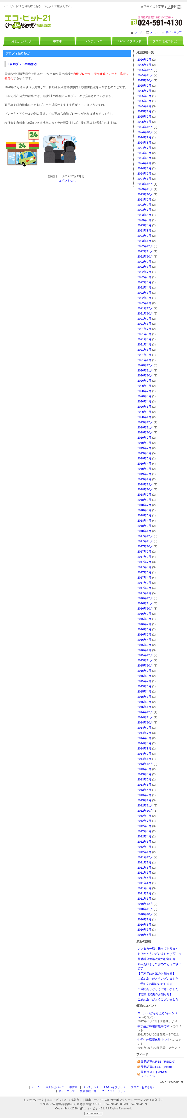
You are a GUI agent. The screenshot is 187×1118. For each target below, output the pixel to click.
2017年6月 (144, 567)
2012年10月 (145, 810)
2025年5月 (144, 101)
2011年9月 (144, 862)
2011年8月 (144, 867)
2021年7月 (144, 329)
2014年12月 (145, 712)
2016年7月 (144, 624)
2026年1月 (144, 64)
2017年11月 (145, 541)
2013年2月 (144, 795)
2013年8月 (144, 774)
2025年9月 (144, 85)
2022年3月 (144, 292)
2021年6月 (144, 334)
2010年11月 (145, 909)
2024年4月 (144, 163)
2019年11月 (145, 427)
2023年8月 (144, 204)
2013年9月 (144, 769)
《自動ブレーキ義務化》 (23, 64)
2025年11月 (145, 75)
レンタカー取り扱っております (157, 948)
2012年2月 (144, 847)
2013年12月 (145, 764)
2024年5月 (144, 158)
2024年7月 (144, 147)
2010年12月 (145, 903)
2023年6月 (144, 215)
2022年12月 (145, 246)
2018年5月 (144, 515)
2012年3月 (144, 841)
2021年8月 (144, 323)
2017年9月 (144, 551)
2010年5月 (144, 934)
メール (154, 32)
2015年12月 (145, 655)
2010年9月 (144, 919)
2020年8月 (144, 386)
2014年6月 (144, 738)
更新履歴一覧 (88, 1091)
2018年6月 (144, 510)
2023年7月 (144, 209)
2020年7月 (144, 391)
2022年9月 (144, 261)
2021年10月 (145, 313)
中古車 (57, 41)
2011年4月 (144, 883)
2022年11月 (145, 251)
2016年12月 (145, 598)
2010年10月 (145, 914)
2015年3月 (144, 696)
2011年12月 (145, 857)
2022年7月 (144, 272)
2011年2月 (144, 893)
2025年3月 (144, 111)
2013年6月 (144, 779)
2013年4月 (144, 790)
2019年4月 (144, 463)
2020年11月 (145, 370)
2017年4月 (144, 577)
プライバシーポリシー (114, 1091)
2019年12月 (145, 422)
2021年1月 (144, 360)
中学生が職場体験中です (153, 1026)
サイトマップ (174, 32)
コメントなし (67, 180)
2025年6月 (144, 96)
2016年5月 (144, 634)
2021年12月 (145, 308)
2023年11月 (145, 189)
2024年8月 (144, 142)
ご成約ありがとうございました (157, 978)
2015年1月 (144, 707)
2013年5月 (144, 784)
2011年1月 (144, 898)
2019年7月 (144, 448)
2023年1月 (144, 241)
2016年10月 (145, 608)
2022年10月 (145, 256)
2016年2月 (144, 645)
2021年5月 (144, 339)
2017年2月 (144, 588)
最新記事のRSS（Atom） (157, 1066)
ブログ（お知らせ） (166, 41)
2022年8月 (144, 266)
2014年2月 (144, 753)
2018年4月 (144, 520)
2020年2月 (144, 412)
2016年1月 (144, 650)
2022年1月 (144, 303)
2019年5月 (144, 458)
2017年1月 (144, 593)
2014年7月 (144, 733)
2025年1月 (144, 121)
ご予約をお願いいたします (155, 984)
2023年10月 (145, 194)
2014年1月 (144, 759)
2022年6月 (144, 277)
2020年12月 (145, 365)
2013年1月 (144, 800)
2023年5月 (144, 220)
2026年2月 (144, 59)
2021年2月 (144, 355)
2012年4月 (144, 836)
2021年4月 (144, 344)
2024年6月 (144, 153)
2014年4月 (144, 743)
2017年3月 (144, 582)
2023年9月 (144, 199)
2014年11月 (145, 717)
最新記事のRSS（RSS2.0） (159, 1061)
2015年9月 (144, 670)
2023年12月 (145, 184)
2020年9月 (144, 380)
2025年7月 (144, 90)
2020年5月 (144, 396)
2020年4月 (144, 401)
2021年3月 (144, 349)
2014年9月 (144, 727)
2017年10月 (145, 546)
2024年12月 (145, 127)
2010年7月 (144, 929)
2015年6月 (144, 686)
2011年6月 (144, 872)
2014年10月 (145, 722)
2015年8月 (144, 676)
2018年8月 (144, 499)
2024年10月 (145, 132)
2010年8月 (144, 924)
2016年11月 (145, 603)
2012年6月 (144, 826)
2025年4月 (144, 106)
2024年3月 (144, 168)
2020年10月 (145, 375)
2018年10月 (145, 489)
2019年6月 (144, 453)
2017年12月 (145, 536)
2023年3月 (144, 230)
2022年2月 (144, 298)
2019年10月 (145, 432)
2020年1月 (144, 417)
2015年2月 (144, 702)
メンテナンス (93, 41)
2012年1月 (144, 852)
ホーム (139, 32)
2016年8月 (144, 619)
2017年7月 (144, 562)
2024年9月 (144, 137)
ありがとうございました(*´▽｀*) (159, 953)
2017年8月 (144, 556)
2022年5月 (144, 282)
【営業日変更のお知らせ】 (155, 994)
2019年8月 (144, 442)
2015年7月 (144, 681)
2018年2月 (144, 525)
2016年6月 (144, 629)
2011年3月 (144, 888)
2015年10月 (145, 665)
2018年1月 (144, 531)
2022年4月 (144, 287)
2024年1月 (144, 178)
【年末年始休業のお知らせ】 (156, 973)
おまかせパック (21, 41)
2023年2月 (144, 235)
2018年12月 (145, 484)
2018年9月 (144, 494)
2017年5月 (144, 572)
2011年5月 (144, 877)
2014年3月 (144, 748)
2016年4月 (144, 639)
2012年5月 (144, 831)
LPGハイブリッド (129, 41)
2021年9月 (144, 318)
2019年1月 (144, 479)
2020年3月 (144, 406)
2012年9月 (144, 816)
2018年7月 (144, 505)
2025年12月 (145, 70)
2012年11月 (145, 805)
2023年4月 (144, 225)
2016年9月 (144, 613)
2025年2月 (144, 116)
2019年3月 (144, 468)
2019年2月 (144, 474)
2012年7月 (144, 821)
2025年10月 (145, 80)
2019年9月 (144, 437)
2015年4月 (144, 691)
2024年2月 (144, 173)
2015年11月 (145, 660)
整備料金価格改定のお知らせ (156, 959)
